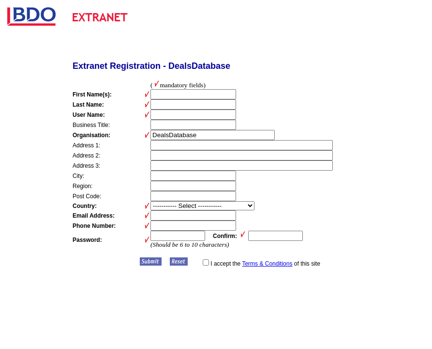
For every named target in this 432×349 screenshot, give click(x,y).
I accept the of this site (261, 263)
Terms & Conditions (267, 263)
